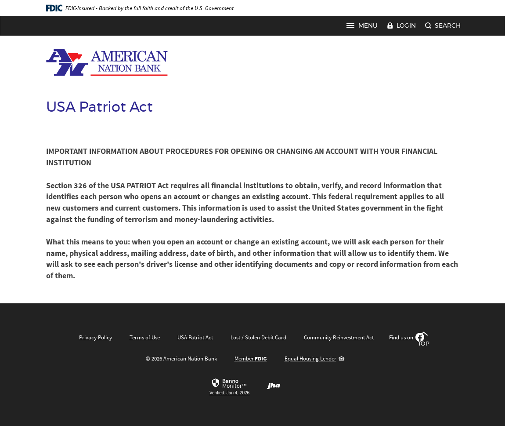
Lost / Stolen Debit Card (258, 337)
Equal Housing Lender (314, 358)
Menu (364, 26)
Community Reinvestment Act (339, 337)
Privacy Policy (95, 337)
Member (250, 358)
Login (401, 26)
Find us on (406, 337)
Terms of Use (145, 337)
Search (443, 26)
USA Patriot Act (195, 337)
